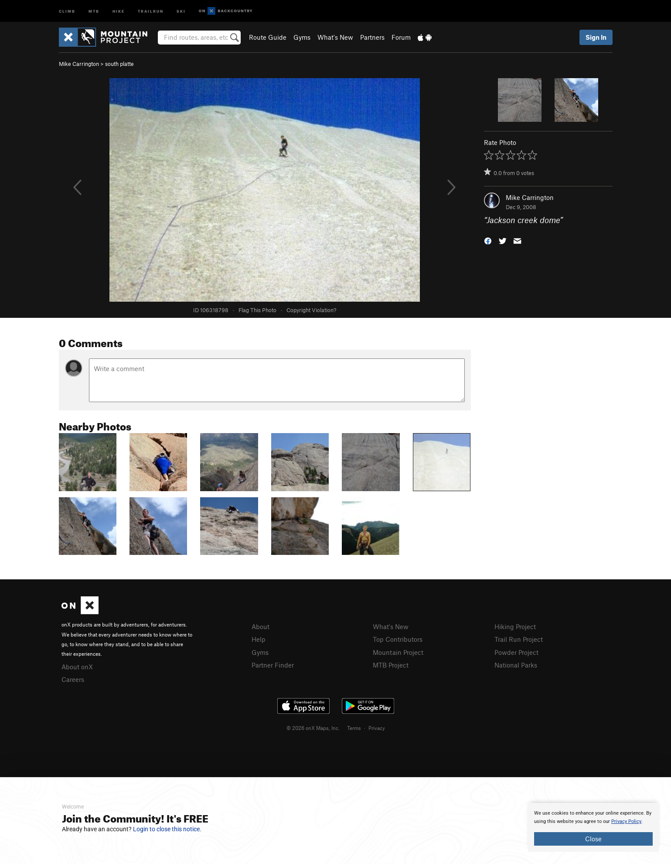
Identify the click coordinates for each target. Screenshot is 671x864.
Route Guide (267, 37)
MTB (94, 11)
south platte (119, 63)
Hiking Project (515, 626)
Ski (181, 11)
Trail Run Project (518, 639)
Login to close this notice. (167, 829)
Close (593, 839)
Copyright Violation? (311, 309)
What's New (335, 37)
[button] (488, 240)
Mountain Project (398, 652)
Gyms (301, 37)
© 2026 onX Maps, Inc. (313, 728)
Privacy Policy (626, 821)
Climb (67, 11)
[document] (593, 827)
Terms (354, 728)
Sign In (596, 37)
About (260, 626)
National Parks (515, 665)
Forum (401, 37)
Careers (72, 679)
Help (259, 639)
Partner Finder (273, 665)
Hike (118, 11)
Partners (372, 37)
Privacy (376, 728)
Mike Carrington (79, 63)
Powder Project (516, 652)
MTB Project (391, 665)
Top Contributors (397, 639)
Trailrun (150, 11)
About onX (77, 667)
